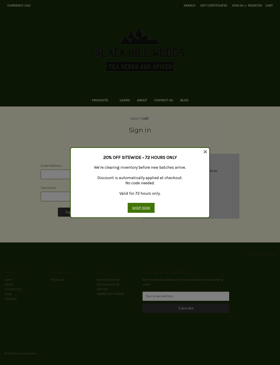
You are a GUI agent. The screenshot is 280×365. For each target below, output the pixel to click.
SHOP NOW (141, 208)
